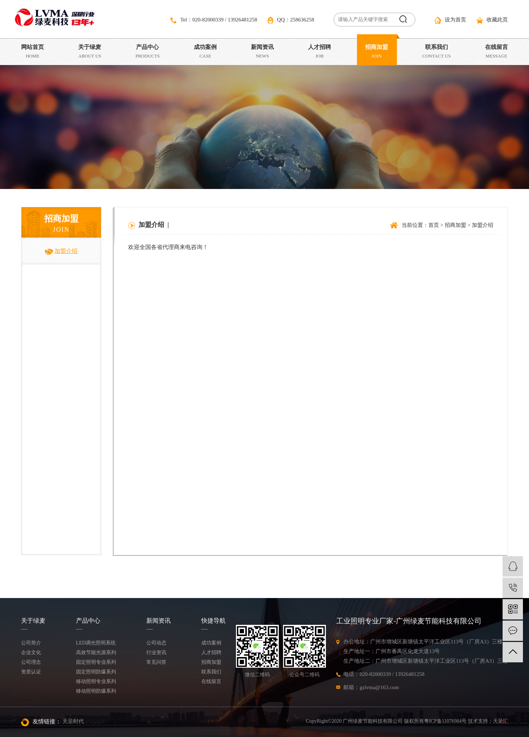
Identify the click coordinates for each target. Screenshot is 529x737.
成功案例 (211, 643)
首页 (433, 225)
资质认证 (31, 671)
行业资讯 (156, 652)
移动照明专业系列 (96, 681)
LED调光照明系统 (96, 643)
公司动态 (156, 643)
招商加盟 (455, 225)
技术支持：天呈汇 (488, 721)
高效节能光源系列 (96, 652)
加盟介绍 (61, 251)
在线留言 (211, 681)
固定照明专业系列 (96, 662)
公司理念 (31, 662)
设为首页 (450, 20)
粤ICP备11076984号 (445, 721)
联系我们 (211, 671)
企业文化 (31, 652)
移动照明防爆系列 (96, 691)
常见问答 (156, 662)
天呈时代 (73, 721)
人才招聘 (211, 652)
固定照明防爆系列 (96, 671)
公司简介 (31, 643)
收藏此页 (492, 20)
